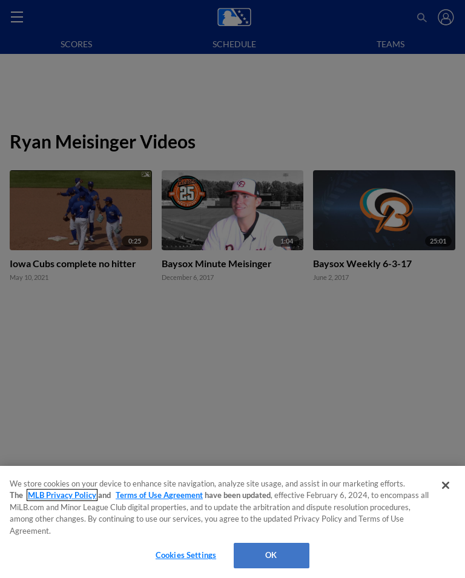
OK (271, 555)
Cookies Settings (186, 555)
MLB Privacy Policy (62, 495)
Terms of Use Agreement (159, 495)
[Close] (445, 485)
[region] (232, 522)
